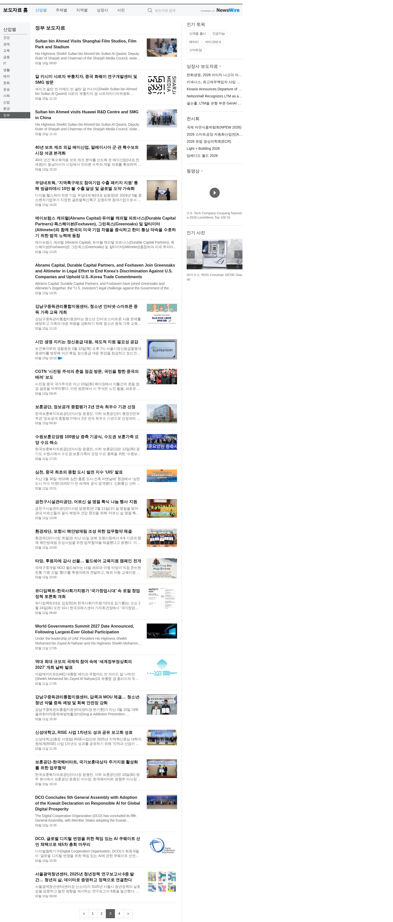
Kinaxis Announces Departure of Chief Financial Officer (230, 89)
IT (4, 63)
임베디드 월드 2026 (202, 156)
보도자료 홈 (15, 10)
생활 (6, 70)
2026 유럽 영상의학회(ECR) (209, 141)
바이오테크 (213, 42)
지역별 (82, 10)
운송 (6, 89)
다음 (238, 254)
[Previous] (83, 913)
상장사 (102, 10)
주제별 (61, 10)
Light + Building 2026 (203, 148)
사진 (121, 10)
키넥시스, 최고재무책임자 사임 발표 (215, 82)
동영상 (193, 171)
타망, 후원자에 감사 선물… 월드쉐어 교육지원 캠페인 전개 (88, 561)
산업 (6, 102)
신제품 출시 (197, 33)
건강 (6, 37)
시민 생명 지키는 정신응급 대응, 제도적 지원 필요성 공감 (86, 342)
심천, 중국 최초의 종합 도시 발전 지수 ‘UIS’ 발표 (79, 472)
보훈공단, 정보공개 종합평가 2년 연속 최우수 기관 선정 (85, 407)
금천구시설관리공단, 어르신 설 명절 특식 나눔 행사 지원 (86, 502)
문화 (6, 83)
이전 (191, 254)
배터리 (194, 42)
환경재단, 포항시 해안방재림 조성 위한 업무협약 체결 (83, 531)
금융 (6, 57)
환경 (6, 109)
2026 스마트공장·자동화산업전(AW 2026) (219, 134)
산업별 (41, 10)
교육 (6, 50)
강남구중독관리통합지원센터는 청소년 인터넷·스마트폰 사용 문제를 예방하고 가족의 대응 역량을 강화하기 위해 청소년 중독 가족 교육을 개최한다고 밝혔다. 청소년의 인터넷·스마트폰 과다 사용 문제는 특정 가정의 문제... (88, 321)
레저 (6, 76)
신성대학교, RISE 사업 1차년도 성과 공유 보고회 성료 (84, 732)
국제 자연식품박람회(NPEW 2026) (214, 127)
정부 (6, 115)
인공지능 (218, 33)
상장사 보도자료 (202, 66)
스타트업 (195, 50)
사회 (6, 96)
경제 (6, 44)
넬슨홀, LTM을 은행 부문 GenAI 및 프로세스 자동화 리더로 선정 (237, 103)
